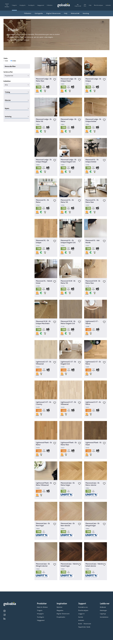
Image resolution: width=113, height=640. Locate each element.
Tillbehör (50, 5)
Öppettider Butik (84, 627)
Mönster (8, 100)
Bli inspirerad (78, 5)
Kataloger (103, 610)
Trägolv (14, 5)
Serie (6, 61)
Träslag (7, 92)
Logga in (81, 614)
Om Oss (85, 5)
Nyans (7, 108)
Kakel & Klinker (7, 5)
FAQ (90, 5)
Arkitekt (108, 5)
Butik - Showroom (84, 624)
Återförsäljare (98, 5)
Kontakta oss (83, 607)
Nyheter (60, 607)
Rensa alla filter (10, 66)
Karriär (80, 617)
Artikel (14, 61)
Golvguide (39, 13)
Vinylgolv (23, 5)
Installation (104, 617)
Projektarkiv (61, 617)
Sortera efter (8, 72)
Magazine (60, 610)
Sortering (8, 116)
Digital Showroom (53, 13)
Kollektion (7, 81)
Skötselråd (75, 13)
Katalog (86, 13)
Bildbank (103, 607)
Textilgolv (31, 5)
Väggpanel (40, 5)
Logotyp (103, 614)
